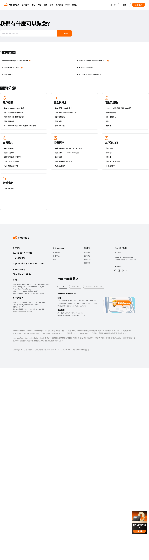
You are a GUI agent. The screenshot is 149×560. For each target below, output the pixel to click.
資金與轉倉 (60, 102)
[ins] (119, 270)
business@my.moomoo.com (125, 259)
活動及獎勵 (111, 102)
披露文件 (87, 259)
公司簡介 (56, 252)
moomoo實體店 (71, 5)
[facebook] (115, 270)
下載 (124, 5)
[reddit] (123, 270)
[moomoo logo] (11, 4)
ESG (54, 259)
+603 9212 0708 (22, 253)
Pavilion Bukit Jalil (94, 286)
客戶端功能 (111, 142)
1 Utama (75, 286)
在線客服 (21, 257)
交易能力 (8, 142)
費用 (39, 5)
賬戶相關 (8, 102)
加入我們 (117, 252)
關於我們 (59, 5)
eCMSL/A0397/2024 (21, 333)
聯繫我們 (8, 183)
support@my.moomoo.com (28, 263)
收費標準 (59, 142)
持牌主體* (87, 263)
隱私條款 (87, 252)
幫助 (51, 5)
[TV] (127, 270)
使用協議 (87, 256)
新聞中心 (56, 256)
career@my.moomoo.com (124, 257)
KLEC (62, 286)
